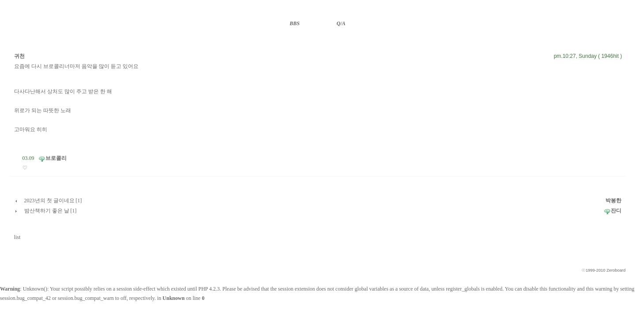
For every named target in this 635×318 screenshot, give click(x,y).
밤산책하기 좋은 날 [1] (50, 211)
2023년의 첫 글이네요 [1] (53, 200)
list (17, 237)
